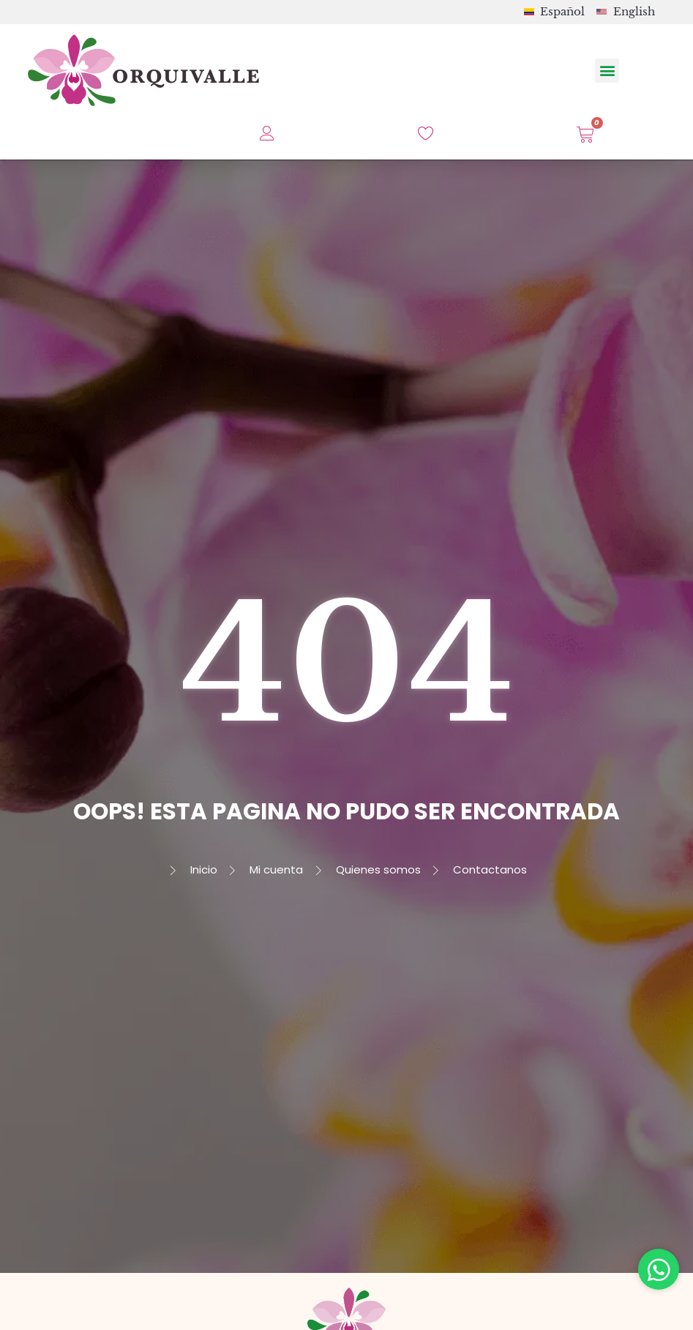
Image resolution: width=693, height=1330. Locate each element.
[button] (607, 71)
